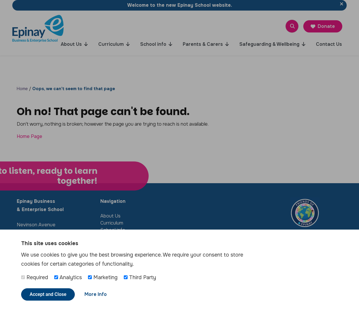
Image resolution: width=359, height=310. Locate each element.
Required (34, 277)
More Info (95, 294)
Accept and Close (48, 294)
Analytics (68, 277)
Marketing (103, 277)
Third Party (140, 277)
